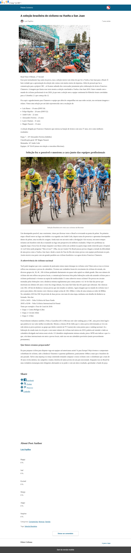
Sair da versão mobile (65, 550)
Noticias (42, 522)
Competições (33, 522)
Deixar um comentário (65, 533)
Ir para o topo (106, 543)
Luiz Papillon (26, 449)
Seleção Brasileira (31, 526)
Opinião (48, 522)
